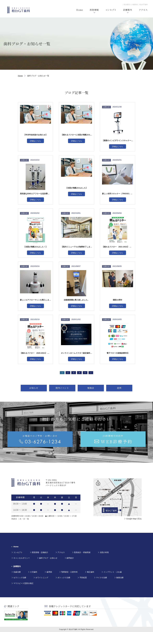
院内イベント (63, 387)
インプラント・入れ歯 (112, 572)
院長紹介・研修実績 (82, 552)
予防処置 (83, 578)
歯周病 (49, 572)
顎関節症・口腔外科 (69, 572)
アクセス (61, 552)
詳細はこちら (35, 141)
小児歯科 (33, 572)
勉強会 (89, 387)
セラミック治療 (19, 578)
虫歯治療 (17, 572)
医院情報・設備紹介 (40, 552)
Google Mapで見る (134, 519)
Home (20, 76)
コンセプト (18, 552)
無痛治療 (120, 578)
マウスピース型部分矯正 (23, 583)
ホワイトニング (41, 578)
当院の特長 (104, 552)
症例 (115, 387)
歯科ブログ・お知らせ (48, 558)
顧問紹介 (70, 558)
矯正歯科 (90, 572)
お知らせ (37, 387)
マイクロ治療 (101, 578)
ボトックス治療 (63, 578)
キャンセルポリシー (21, 558)
